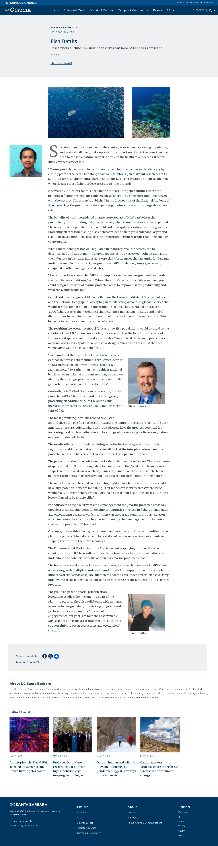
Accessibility (16, 825)
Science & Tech (74, 10)
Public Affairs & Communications (145, 823)
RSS (180, 835)
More (170, 10)
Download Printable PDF (27, 662)
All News (82, 812)
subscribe (198, 10)
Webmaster (31, 825)
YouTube (182, 826)
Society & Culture (101, 10)
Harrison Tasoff (61, 63)
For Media (133, 817)
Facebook (183, 812)
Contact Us (134, 812)
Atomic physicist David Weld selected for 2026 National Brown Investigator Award (29, 767)
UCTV (181, 831)
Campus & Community (133, 10)
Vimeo (181, 821)
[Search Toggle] (212, 10)
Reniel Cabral (116, 174)
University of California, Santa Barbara (194, 2)
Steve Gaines (102, 360)
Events (157, 10)
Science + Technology (64, 27)
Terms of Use (26, 821)
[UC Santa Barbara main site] (21, 2)
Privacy (13, 821)
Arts (56, 10)
